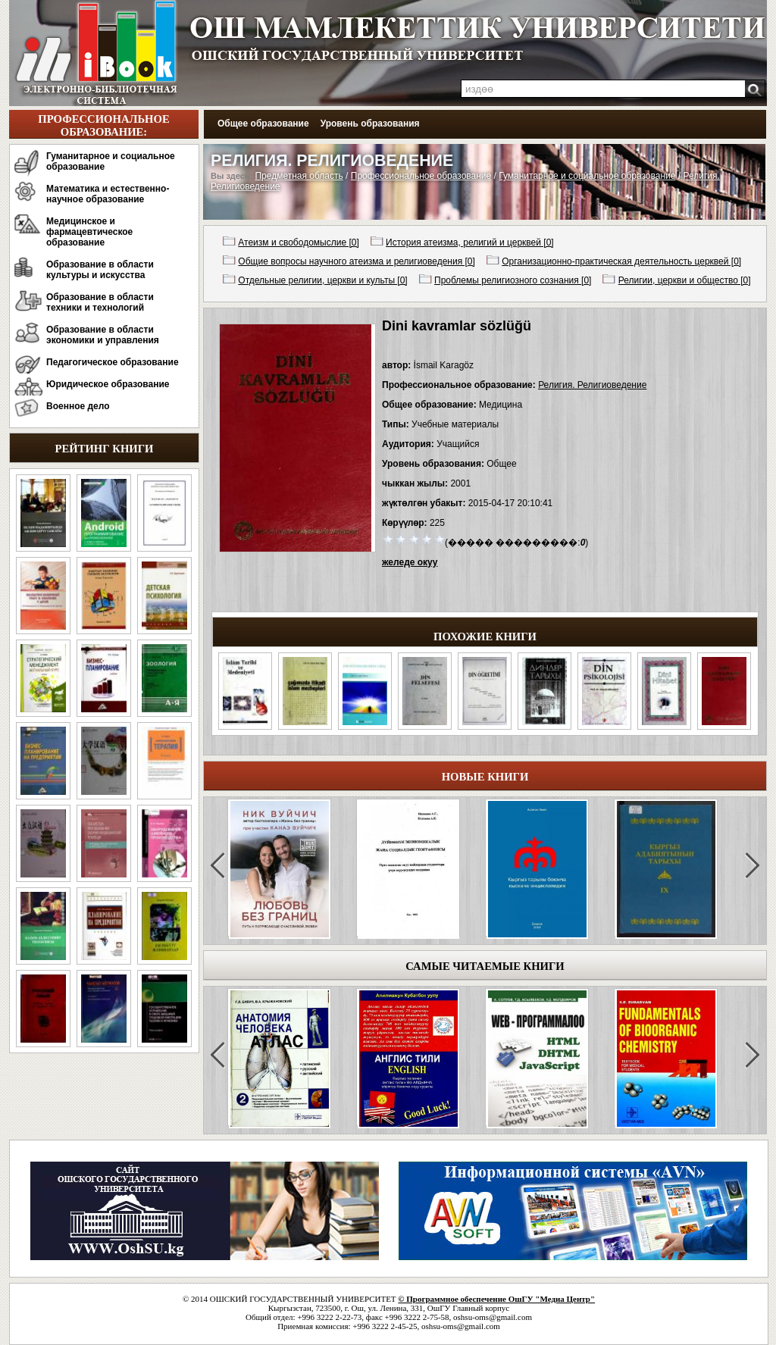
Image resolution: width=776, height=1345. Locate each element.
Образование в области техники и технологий (100, 302)
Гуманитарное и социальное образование (110, 161)
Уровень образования (370, 123)
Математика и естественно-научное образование (107, 194)
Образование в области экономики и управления (102, 335)
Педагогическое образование (112, 362)
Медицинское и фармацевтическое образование (89, 232)
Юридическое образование (108, 384)
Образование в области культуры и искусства (100, 269)
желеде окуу (409, 562)
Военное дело (78, 406)
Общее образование (263, 123)
